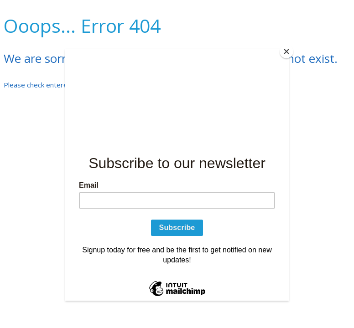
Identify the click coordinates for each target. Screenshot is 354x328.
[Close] (286, 51)
